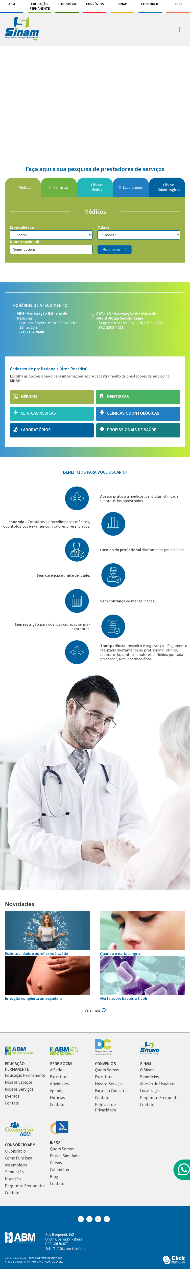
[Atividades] (59, 1083)
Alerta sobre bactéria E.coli (123, 998)
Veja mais (92, 1010)
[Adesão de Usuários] (157, 1083)
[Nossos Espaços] (19, 1082)
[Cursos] (56, 1163)
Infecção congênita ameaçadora (33, 998)
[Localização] (150, 1090)
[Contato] (12, 1103)
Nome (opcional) (24, 241)
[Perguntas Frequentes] (160, 1097)
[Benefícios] (149, 1077)
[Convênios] (103, 1053)
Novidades (19, 904)
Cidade (103, 227)
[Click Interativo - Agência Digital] (174, 1263)
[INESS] (59, 1132)
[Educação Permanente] (25, 1075)
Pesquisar (111, 249)
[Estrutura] (58, 1077)
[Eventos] (12, 1096)
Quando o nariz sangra (120, 953)
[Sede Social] (64, 1053)
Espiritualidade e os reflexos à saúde (36, 953)
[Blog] (54, 1176)
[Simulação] (14, 1172)
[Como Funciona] (18, 1158)
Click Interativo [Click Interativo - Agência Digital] (44, 1261)
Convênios (95, 4)
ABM (11, 4)
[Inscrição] (13, 1179)
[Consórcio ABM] (19, 1135)
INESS (177, 4)
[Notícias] (57, 1097)
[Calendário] (59, 1169)
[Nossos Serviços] (19, 1089)
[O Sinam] (147, 1070)
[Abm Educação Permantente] (19, 1053)
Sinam (122, 4)
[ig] (95, 95)
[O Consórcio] (15, 1151)
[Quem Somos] (107, 1070)
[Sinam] (149, 1053)
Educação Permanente (39, 6)
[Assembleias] (16, 1165)
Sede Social (67, 4)
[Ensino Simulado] (65, 1156)
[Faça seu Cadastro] (111, 1090)
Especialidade (22, 227)
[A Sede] (56, 1070)
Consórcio (150, 4)
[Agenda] (56, 1090)
